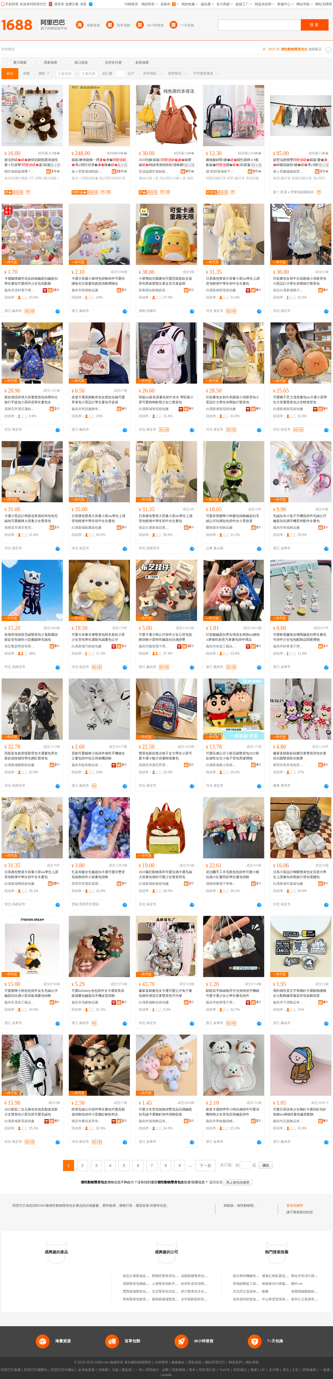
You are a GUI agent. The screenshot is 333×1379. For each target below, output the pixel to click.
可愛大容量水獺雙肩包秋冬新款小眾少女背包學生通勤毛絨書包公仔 (98, 637)
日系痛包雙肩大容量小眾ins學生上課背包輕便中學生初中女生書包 (233, 281)
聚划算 (127, 1370)
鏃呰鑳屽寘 (282, 178)
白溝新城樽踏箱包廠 (19, 884)
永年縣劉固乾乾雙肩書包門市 (202, 1299)
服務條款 (178, 1362)
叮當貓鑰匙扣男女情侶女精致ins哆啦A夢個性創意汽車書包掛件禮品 (233, 637)
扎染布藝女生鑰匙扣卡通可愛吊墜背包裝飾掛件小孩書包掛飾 (98, 874)
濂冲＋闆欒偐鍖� (85, 178)
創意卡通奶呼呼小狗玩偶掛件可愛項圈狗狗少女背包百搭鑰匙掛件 (232, 1111)
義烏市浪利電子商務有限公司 (19, 290)
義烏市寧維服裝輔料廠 (221, 1121)
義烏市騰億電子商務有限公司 (154, 646)
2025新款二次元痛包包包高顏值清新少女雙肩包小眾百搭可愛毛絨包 (31, 1111)
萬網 (253, 1370)
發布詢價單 (294, 1205)
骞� (55, 171)
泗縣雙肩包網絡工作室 (139, 1284)
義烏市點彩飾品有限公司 (87, 765)
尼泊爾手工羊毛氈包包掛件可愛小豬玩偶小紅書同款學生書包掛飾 (232, 874)
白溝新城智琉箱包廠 (221, 290)
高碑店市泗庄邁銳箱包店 (19, 409)
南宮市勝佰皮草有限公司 (87, 1121)
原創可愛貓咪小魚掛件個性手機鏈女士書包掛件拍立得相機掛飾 (98, 755)
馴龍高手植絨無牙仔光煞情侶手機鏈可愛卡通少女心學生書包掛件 (232, 993)
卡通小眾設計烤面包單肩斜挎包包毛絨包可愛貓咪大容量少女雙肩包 (31, 518)
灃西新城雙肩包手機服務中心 (144, 1291)
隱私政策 (194, 1362)
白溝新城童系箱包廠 (19, 1121)
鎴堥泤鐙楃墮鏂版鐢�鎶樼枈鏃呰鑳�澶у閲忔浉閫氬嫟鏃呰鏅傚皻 (300, 162)
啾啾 (265, 1291)
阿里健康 (309, 1370)
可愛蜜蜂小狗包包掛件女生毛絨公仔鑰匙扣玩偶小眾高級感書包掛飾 (31, 993)
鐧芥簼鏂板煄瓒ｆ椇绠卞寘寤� (19, 171)
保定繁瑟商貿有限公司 (19, 646)
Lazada (166, 1375)
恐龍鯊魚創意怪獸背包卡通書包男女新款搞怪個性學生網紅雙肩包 (31, 755)
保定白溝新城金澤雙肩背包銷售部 (148, 1276)
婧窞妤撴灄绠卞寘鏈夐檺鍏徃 (221, 171)
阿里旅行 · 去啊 (157, 1370)
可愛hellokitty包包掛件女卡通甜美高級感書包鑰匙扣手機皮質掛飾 (98, 993)
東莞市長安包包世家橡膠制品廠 (288, 765)
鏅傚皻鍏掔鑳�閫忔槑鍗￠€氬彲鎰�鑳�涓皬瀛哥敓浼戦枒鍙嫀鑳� (233, 162)
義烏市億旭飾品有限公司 (154, 1121)
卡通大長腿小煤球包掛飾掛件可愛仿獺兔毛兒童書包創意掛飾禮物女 (98, 281)
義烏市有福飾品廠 (286, 528)
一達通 (325, 1370)
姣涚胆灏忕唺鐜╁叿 (19, 178)
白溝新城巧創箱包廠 (87, 646)
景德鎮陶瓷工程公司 (248, 1284)
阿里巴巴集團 (11, 1370)
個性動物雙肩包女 (250, 1205)
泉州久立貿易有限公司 (307, 1299)
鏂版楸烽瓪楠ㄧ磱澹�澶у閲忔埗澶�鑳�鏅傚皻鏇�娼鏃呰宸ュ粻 (99, 162)
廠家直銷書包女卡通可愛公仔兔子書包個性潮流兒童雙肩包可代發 (165, 993)
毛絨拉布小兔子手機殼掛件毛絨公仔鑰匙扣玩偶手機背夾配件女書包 (299, 518)
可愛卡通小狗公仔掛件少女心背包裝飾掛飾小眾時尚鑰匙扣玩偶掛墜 (165, 637)
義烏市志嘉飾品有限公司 (288, 1121)
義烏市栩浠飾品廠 (85, 290)
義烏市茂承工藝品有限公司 (19, 1002)
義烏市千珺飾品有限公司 (288, 1002)
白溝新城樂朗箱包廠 (19, 765)
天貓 (115, 1370)
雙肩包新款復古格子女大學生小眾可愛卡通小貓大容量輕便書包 (165, 755)
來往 (285, 1370)
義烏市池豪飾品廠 (85, 1002)
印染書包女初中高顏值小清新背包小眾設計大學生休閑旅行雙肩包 (232, 399)
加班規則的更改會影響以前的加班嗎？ (261, 1299)
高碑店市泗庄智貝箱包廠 (19, 528)
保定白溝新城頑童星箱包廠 (154, 528)
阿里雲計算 (207, 1370)
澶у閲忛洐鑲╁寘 (173, 178)
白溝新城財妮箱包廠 (154, 884)
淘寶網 (103, 1370)
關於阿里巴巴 (215, 1362)
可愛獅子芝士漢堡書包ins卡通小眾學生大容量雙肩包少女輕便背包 (300, 399)
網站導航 (252, 1362)
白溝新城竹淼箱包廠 (288, 884)
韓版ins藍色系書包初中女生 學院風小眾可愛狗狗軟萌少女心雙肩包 (166, 399)
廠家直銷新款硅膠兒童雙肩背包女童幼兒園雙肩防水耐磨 (299, 755)
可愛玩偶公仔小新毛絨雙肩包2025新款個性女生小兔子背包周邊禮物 (232, 755)
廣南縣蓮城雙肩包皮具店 (170, 1299)
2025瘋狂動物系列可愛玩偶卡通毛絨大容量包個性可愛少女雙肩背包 (165, 874)
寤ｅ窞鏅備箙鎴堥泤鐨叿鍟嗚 (288, 171)
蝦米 (192, 1370)
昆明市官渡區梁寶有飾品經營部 (87, 884)
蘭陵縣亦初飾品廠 (219, 528)
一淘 (138, 1370)
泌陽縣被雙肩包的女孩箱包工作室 (206, 1276)
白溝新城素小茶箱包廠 (221, 765)
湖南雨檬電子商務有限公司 (221, 884)
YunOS (224, 1370)
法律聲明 (161, 1362)
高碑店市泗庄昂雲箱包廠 (154, 765)
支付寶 (274, 1370)
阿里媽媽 (178, 1370)
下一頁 (205, 1165)
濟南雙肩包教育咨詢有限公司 (144, 1299)
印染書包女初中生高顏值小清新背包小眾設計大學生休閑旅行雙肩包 (299, 281)
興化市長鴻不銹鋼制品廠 (309, 1276)
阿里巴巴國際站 (35, 1370)
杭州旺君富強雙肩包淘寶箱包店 (204, 1284)
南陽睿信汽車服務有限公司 (282, 1284)
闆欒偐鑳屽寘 (216, 178)
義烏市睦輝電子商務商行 (221, 1002)
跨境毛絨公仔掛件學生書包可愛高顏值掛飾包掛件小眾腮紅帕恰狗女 (98, 1111)
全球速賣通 (86, 1370)
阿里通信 (240, 1370)
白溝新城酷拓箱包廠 (154, 1002)
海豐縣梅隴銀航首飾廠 (307, 1291)
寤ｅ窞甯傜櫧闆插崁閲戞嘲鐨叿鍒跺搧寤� (87, 171)
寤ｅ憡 (55, 165)
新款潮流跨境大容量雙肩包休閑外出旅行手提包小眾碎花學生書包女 (31, 399)
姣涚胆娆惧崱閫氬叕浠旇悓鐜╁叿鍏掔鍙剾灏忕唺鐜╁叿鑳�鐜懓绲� (31, 162)
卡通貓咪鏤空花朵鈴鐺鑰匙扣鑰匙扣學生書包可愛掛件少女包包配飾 (31, 281)
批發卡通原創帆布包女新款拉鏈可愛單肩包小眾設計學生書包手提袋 (98, 399)
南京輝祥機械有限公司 (249, 1276)
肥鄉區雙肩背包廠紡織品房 (172, 1276)
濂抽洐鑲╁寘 (149, 178)
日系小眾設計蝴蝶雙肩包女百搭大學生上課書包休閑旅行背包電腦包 (299, 874)
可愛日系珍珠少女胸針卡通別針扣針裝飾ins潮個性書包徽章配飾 (299, 1111)
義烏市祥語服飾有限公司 (87, 409)
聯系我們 (235, 1362)
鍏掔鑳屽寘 (235, 178)
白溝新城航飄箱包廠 (87, 528)
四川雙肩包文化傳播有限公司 (202, 1291)
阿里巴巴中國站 (62, 1370)
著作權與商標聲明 (137, 1362)
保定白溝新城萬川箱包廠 (288, 290)
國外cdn (296, 1284)
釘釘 (295, 1370)
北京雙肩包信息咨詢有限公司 (173, 1291)
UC (263, 1370)
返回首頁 (216, 1182)
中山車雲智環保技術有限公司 (283, 1299)
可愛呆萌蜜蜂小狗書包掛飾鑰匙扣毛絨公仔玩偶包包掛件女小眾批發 (232, 518)
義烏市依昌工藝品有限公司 (221, 646)
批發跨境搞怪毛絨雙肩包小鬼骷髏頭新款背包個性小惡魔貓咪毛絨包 (31, 637)
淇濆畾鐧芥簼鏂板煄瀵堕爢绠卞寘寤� (154, 171)
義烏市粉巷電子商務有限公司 (288, 646)
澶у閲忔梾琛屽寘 (112, 178)
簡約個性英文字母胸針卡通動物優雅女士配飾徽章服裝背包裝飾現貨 (299, 993)
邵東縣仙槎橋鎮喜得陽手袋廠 (154, 290)
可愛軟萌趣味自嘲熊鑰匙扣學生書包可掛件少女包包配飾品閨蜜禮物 (299, 637)
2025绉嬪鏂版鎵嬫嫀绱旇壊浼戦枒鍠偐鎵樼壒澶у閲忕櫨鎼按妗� (166, 162)
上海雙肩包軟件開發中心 (170, 1284)
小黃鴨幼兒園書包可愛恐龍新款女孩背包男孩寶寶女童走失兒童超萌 (165, 281)
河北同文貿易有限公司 (249, 1291)
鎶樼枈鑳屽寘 (302, 178)
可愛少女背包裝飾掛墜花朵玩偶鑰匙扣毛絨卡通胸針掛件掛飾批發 (165, 1111)
